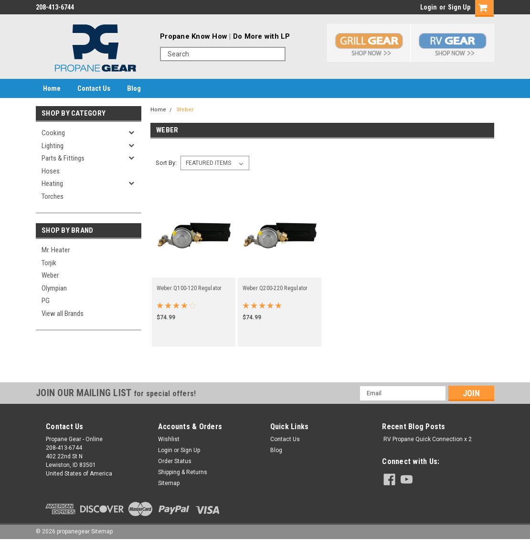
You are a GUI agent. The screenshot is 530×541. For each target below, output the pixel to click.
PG (46, 300)
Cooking (53, 133)
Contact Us (93, 88)
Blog (134, 88)
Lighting (53, 145)
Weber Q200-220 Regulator (275, 288)
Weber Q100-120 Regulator (189, 288)
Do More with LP (261, 36)
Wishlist (169, 439)
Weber (50, 275)
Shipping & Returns (182, 472)
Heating (52, 183)
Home (52, 88)
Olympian (54, 288)
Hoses (51, 171)
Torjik (49, 263)
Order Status (174, 461)
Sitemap (169, 483)
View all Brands (63, 313)
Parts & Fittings (63, 158)
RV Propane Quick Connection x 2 (427, 439)
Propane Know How (193, 36)
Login (428, 7)
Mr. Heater (56, 250)
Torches (53, 196)
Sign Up (459, 7)
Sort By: (166, 162)
